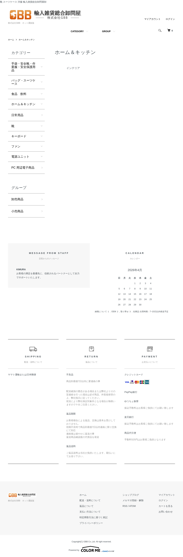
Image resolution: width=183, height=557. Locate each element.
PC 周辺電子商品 (22, 167)
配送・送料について (90, 500)
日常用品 (17, 115)
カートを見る (166, 506)
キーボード (18, 136)
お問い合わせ (166, 511)
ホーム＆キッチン (27, 39)
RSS (125, 506)
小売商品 (17, 211)
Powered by (91, 549)
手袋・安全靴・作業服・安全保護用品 (23, 67)
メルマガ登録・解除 (133, 500)
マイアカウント (152, 19)
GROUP (106, 31)
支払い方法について (90, 511)
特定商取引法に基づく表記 (93, 517)
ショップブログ (131, 495)
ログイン (170, 19)
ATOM (132, 506)
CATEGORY (77, 31)
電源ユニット (20, 156)
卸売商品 (17, 199)
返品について (86, 506)
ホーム (11, 39)
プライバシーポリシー (91, 523)
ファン (15, 146)
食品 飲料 (18, 94)
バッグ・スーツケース (23, 82)
